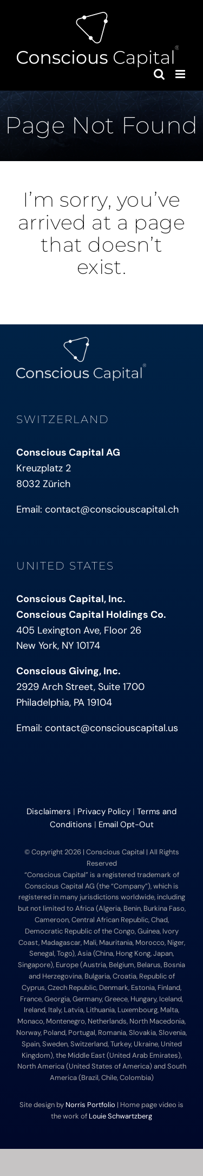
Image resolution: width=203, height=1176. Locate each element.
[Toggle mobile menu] (181, 74)
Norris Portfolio (90, 1104)
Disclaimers (49, 811)
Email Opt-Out (126, 824)
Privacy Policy (103, 811)
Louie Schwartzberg (120, 1116)
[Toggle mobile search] (159, 74)
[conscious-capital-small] (81, 341)
